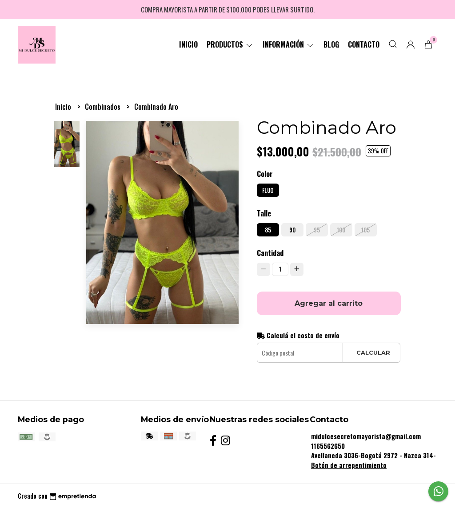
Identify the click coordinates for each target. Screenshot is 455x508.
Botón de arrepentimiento (349, 465)
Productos (230, 44)
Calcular (373, 352)
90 (292, 229)
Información (289, 44)
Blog (331, 44)
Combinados (103, 106)
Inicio (188, 44)
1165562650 (328, 446)
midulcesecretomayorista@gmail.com (366, 436)
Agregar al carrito (329, 303)
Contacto (363, 44)
